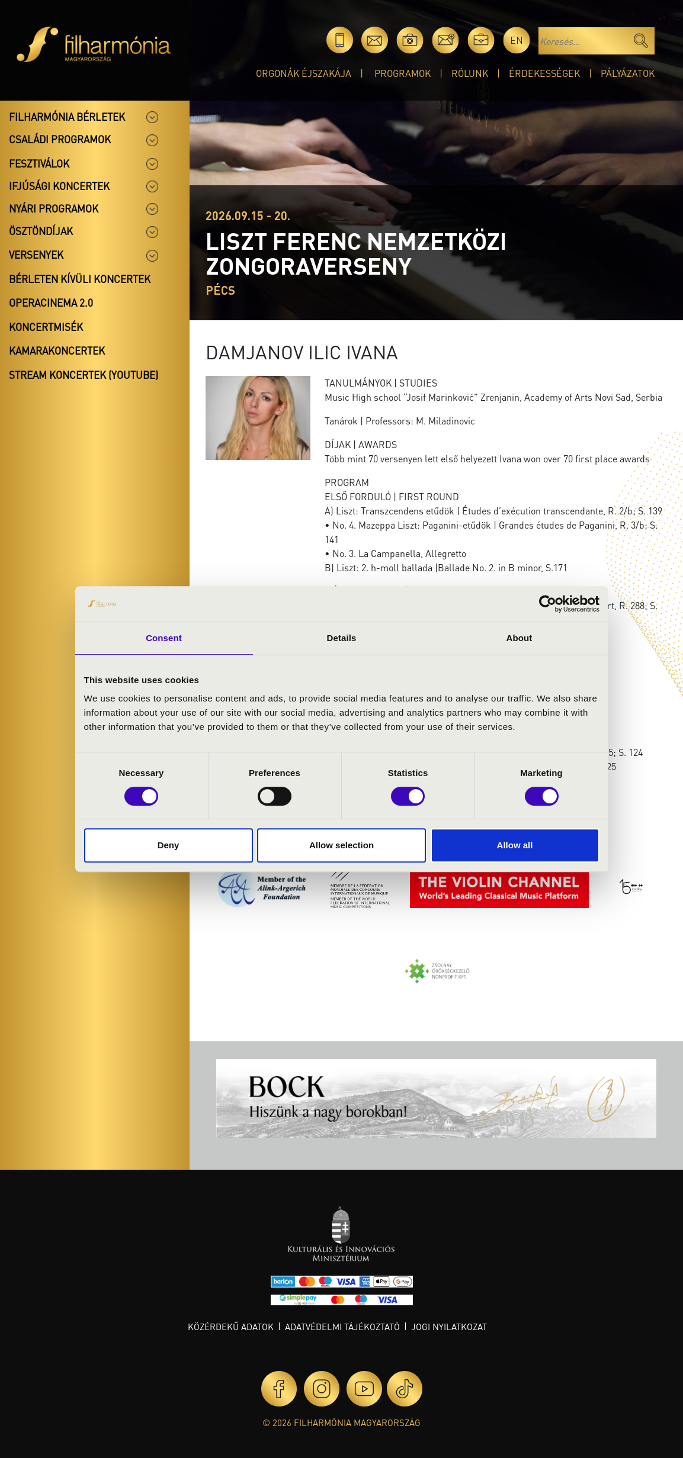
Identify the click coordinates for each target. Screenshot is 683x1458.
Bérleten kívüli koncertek (79, 278)
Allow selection (341, 845)
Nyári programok (53, 208)
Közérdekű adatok (231, 1327)
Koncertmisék (46, 326)
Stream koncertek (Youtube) (83, 374)
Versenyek (36, 254)
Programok (402, 73)
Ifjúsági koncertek (59, 185)
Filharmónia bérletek (67, 116)
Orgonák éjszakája (303, 73)
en (516, 40)
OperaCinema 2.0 (51, 302)
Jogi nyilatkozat (449, 1327)
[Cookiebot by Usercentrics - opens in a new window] (547, 604)
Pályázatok (628, 73)
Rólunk (469, 73)
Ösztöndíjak (41, 230)
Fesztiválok (39, 163)
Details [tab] (342, 638)
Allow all (515, 845)
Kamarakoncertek (57, 350)
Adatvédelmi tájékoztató (342, 1327)
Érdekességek (544, 73)
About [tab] (519, 638)
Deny (168, 845)
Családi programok (60, 139)
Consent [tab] (164, 638)
